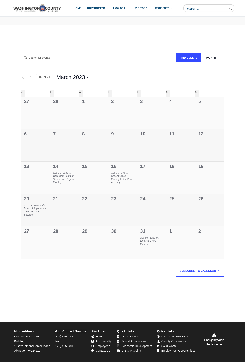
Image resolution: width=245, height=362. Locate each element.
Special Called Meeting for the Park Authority (121, 179)
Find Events (189, 57)
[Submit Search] (230, 8)
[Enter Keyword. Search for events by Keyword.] (98, 58)
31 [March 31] (143, 231)
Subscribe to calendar (198, 270)
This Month (44, 77)
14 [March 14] (55, 166)
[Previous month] (23, 77)
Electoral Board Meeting (148, 242)
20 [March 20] (26, 198)
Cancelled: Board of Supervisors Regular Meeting (63, 179)
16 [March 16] (113, 166)
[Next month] (30, 77)
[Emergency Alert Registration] (214, 335)
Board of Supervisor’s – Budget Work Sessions (35, 211)
